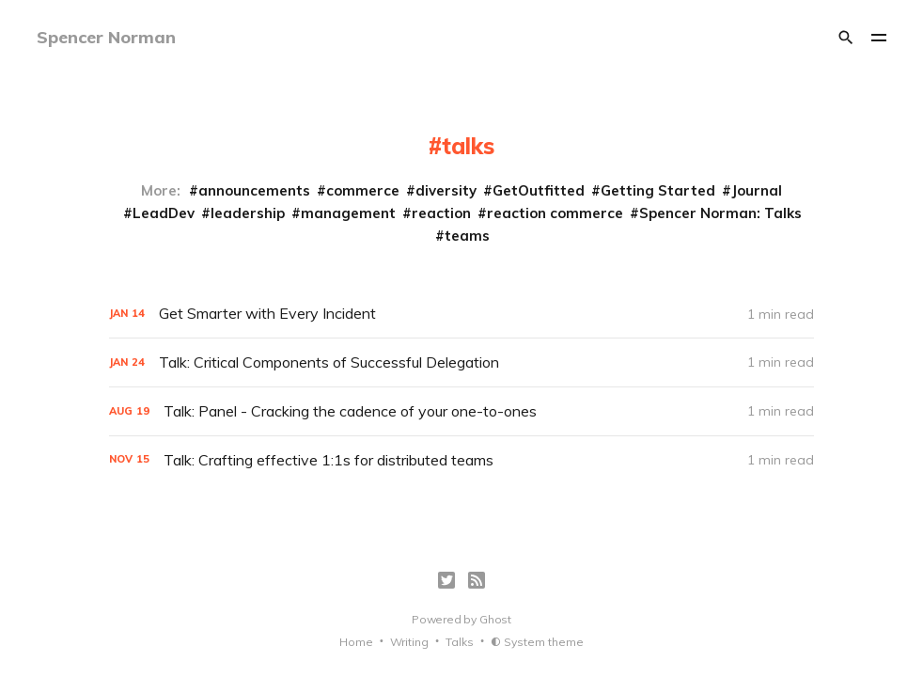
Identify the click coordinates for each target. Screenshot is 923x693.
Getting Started (658, 190)
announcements (254, 190)
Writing (409, 642)
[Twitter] (446, 580)
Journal (756, 190)
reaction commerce (555, 213)
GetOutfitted (539, 190)
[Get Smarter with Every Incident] (461, 314)
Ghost (495, 619)
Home (356, 642)
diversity (446, 190)
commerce (362, 190)
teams (467, 235)
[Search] (846, 38)
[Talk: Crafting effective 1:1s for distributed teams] (461, 460)
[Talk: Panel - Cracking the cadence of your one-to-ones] (461, 411)
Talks (460, 642)
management (348, 213)
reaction (441, 213)
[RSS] (476, 580)
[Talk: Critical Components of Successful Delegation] (461, 362)
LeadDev (164, 213)
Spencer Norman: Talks (720, 213)
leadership (248, 213)
